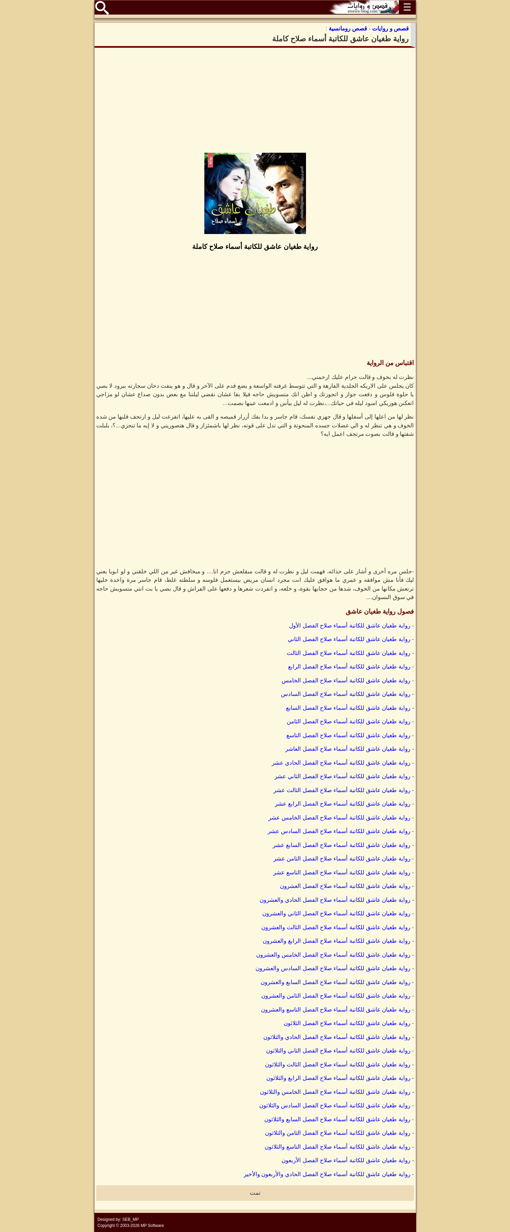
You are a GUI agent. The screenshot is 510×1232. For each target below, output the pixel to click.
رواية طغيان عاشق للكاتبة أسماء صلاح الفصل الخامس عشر (339, 817)
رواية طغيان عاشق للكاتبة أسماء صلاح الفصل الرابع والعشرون (336, 941)
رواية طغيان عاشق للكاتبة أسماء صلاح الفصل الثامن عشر (341, 858)
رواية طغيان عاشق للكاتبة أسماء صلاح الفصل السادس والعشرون (333, 968)
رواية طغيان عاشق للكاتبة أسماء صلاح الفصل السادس (345, 694)
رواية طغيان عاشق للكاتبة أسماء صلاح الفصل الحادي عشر (341, 763)
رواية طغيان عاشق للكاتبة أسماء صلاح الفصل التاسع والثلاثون (337, 1147)
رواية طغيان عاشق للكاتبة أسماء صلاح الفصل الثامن (348, 721)
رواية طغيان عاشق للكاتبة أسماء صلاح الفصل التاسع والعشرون (335, 1009)
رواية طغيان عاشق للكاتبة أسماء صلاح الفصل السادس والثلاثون (334, 1105)
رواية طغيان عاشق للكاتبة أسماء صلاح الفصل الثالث (348, 653)
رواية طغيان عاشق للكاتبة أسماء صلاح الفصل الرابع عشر (342, 804)
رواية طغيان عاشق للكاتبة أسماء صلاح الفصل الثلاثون (347, 1023)
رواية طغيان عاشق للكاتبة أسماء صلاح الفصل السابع (348, 708)
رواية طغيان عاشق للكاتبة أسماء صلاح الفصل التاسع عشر (341, 872)
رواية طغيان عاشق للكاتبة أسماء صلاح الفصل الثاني (349, 639)
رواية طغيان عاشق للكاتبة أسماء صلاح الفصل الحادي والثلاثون (336, 1037)
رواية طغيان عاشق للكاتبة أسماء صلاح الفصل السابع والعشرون (335, 982)
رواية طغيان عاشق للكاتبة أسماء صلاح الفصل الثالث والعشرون (335, 927)
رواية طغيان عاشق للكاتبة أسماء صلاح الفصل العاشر (347, 749)
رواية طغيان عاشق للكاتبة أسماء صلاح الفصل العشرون (345, 886)
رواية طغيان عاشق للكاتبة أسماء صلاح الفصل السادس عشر (339, 831)
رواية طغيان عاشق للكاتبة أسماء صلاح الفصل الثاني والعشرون (336, 913)
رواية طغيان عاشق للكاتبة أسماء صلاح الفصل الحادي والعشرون (335, 900)
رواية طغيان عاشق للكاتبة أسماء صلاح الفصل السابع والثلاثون (337, 1119)
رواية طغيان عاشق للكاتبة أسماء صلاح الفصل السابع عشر (341, 845)
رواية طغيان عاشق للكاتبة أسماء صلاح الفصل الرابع (349, 666)
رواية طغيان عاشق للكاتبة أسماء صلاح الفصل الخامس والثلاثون (335, 1092)
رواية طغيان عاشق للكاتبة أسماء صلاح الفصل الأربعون (346, 1160)
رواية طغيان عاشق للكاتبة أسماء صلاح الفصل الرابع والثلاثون (338, 1078)
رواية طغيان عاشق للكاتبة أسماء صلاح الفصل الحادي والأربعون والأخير (327, 1174)
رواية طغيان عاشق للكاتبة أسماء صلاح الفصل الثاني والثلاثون (338, 1050)
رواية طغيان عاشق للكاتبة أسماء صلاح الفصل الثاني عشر (342, 776)
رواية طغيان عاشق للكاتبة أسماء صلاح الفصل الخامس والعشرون (333, 955)
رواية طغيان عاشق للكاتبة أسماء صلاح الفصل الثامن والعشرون (335, 996)
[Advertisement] (255, 100)
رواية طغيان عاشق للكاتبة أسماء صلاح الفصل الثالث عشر (341, 790)
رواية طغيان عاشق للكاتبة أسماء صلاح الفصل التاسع (348, 735)
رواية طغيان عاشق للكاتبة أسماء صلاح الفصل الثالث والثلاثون (337, 1064)
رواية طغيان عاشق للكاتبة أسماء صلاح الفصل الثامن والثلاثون (337, 1133)
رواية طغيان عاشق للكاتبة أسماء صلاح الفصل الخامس (346, 680)
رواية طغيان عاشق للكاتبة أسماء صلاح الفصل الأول (349, 625)
